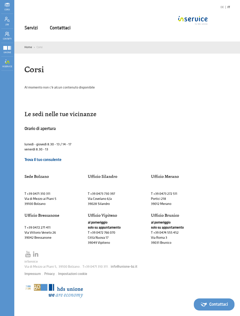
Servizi (31, 28)
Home (28, 47)
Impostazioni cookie (72, 274)
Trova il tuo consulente (42, 159)
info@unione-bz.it (124, 267)
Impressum (32, 274)
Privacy (49, 274)
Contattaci (60, 28)
